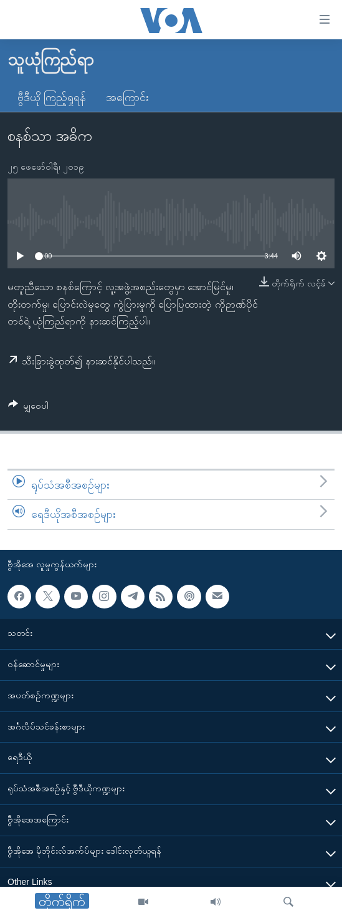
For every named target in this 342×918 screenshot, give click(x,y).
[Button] (28, 408)
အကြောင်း (127, 97)
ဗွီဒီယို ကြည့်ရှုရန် (51, 97)
